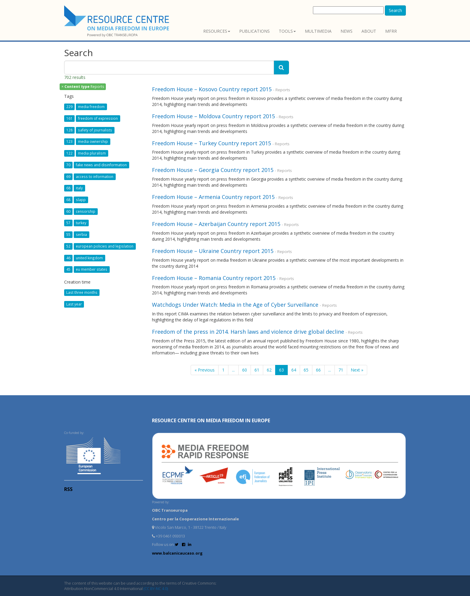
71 (340, 370)
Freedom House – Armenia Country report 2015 (213, 196)
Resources (216, 31)
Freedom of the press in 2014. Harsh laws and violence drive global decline (248, 331)
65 (306, 370)
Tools (287, 31)
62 (269, 370)
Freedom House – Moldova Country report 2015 (213, 116)
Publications (254, 31)
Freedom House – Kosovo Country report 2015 (212, 89)
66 (318, 370)
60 (244, 370)
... (233, 370)
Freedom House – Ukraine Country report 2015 (212, 250)
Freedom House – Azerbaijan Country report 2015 (216, 223)
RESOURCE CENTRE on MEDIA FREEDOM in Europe (211, 420)
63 (281, 370)
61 (256, 370)
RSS (68, 489)
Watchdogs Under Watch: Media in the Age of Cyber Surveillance (235, 304)
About (368, 31)
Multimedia (318, 31)
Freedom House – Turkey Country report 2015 (211, 143)
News (346, 31)
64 (293, 370)
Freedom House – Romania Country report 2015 (213, 277)
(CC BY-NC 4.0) (156, 588)
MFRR (391, 31)
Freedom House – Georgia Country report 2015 (212, 169)
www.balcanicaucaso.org (177, 553)
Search (395, 10)
